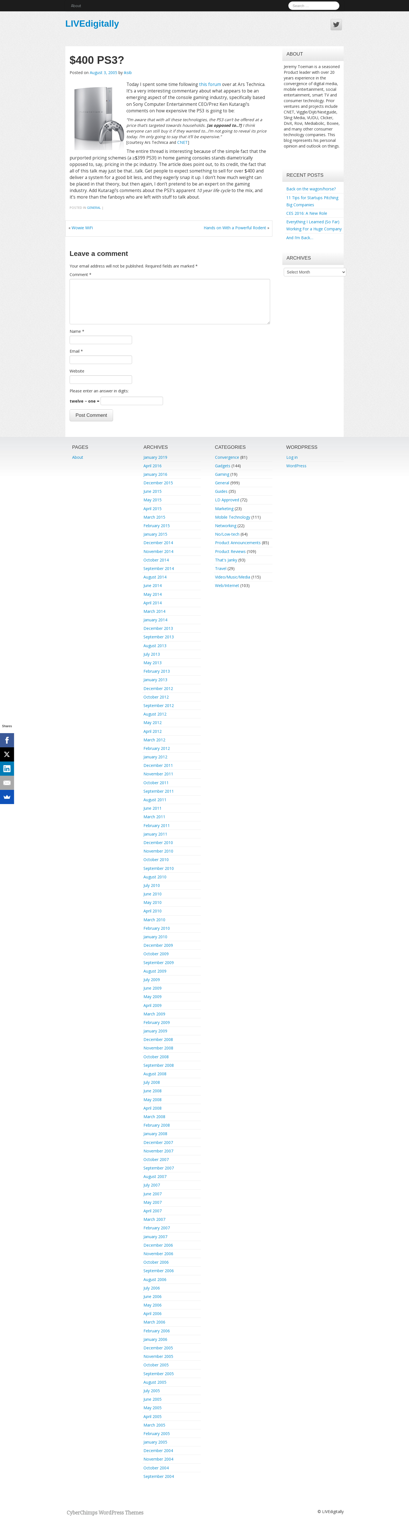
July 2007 (151, 1185)
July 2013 (151, 654)
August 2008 (154, 1073)
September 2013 (158, 637)
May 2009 (152, 996)
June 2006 (152, 1296)
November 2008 (158, 1048)
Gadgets (222, 465)
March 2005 (154, 1425)
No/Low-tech (227, 534)
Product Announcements (238, 542)
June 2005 (152, 1399)
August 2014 (154, 577)
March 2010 (154, 919)
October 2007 (156, 1159)
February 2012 (156, 748)
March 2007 (154, 1219)
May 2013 (152, 662)
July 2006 (151, 1288)
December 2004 (158, 1450)
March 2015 (154, 517)
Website (77, 371)
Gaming (222, 474)
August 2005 (154, 1382)
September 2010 (158, 868)
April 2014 (152, 602)
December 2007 (158, 1142)
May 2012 (152, 722)
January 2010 (155, 936)
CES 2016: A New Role (306, 213)
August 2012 (154, 714)
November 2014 (158, 551)
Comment (80, 274)
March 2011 (154, 816)
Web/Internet (227, 585)
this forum (210, 84)
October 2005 (156, 1365)
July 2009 (151, 979)
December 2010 (158, 842)
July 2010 (151, 885)
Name (77, 331)
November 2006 (158, 1253)
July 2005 (151, 1390)
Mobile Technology (232, 517)
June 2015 (152, 491)
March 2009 (154, 1014)
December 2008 (158, 1039)
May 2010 (152, 902)
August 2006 (154, 1279)
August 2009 (154, 971)
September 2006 (158, 1270)
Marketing (224, 508)
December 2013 (158, 628)
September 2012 (158, 705)
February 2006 (156, 1330)
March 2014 (154, 611)
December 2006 (158, 1245)
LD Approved (227, 499)
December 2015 (158, 482)
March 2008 (154, 1116)
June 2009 (152, 988)
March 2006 (154, 1322)
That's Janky (226, 560)
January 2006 (155, 1339)
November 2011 (158, 774)
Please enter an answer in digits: (99, 391)
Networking (225, 525)
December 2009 (158, 945)
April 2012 (152, 731)
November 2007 (158, 1151)
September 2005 (158, 1373)
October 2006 (156, 1262)
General (94, 207)
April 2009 (152, 1005)
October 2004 (156, 1468)
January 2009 (155, 1031)
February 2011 (156, 825)
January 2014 (155, 619)
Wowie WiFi (82, 227)
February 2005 (156, 1433)
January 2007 (155, 1236)
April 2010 (152, 911)
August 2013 (154, 645)
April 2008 (152, 1108)
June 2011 (152, 808)
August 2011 (154, 799)
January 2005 (155, 1442)
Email (76, 351)
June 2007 (152, 1193)
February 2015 (156, 525)
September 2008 (158, 1065)
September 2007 (158, 1168)
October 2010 (156, 859)
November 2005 (158, 1356)
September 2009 (158, 962)
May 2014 (152, 594)
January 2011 (155, 834)
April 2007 (152, 1210)
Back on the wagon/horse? (311, 189)
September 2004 (158, 1476)
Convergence (227, 457)
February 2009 (156, 1022)
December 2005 (158, 1347)
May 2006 (152, 1305)
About (76, 6)
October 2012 (156, 697)
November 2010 (158, 851)
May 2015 (152, 499)
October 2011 (156, 782)
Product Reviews (230, 551)
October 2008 (156, 1056)
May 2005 (152, 1407)
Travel (220, 568)
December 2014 (158, 542)
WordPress (296, 465)
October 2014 (156, 560)
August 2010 (154, 877)
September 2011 (158, 791)
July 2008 (151, 1082)
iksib (128, 72)
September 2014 (158, 568)
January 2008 (155, 1133)
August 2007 (154, 1176)
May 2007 (152, 1202)
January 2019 (155, 457)
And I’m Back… (299, 237)
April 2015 (152, 508)
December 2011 (158, 765)
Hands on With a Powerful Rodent (235, 227)
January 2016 (155, 474)
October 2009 (156, 953)
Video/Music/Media (232, 577)
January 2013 (155, 679)
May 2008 (152, 1099)
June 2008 (152, 1090)
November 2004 (158, 1459)
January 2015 (155, 534)
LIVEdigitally (92, 23)
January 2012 (155, 757)
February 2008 (156, 1125)
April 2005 (152, 1416)
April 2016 (152, 465)
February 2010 (156, 928)
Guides (221, 491)
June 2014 (152, 585)
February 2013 (156, 671)
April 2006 (152, 1313)
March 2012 (154, 739)
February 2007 (156, 1227)
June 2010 (152, 894)
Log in (292, 457)
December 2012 (158, 688)
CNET (182, 142)
